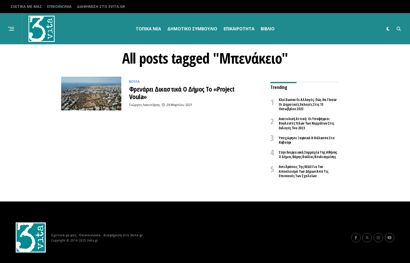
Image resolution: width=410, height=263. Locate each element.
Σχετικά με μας (26, 6)
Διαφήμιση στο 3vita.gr (101, 6)
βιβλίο (268, 29)
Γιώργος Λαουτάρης (144, 105)
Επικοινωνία (59, 6)
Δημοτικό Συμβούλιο (192, 29)
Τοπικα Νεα (148, 29)
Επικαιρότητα (239, 29)
